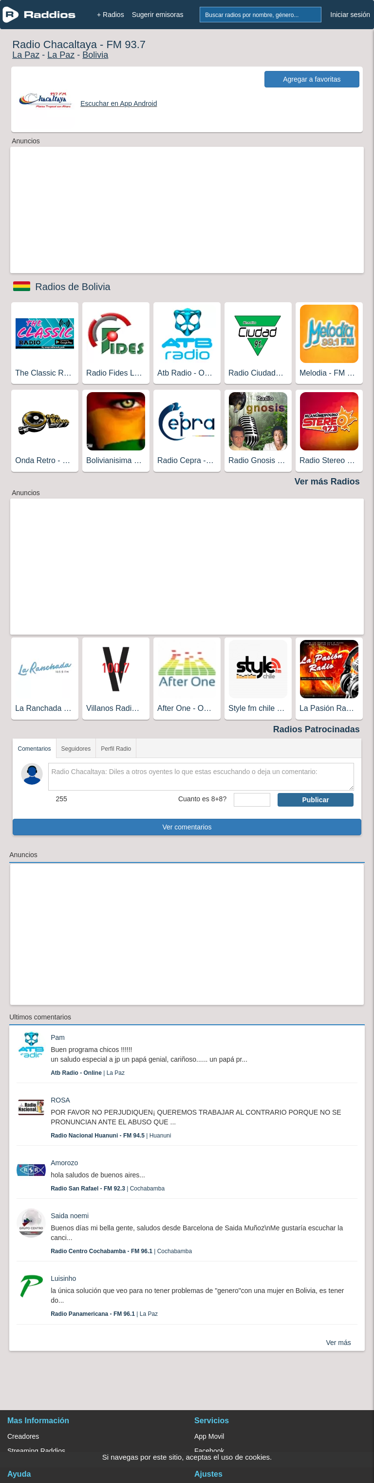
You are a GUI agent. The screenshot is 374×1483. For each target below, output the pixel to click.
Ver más (338, 1342)
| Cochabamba (108, 1188)
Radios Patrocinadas (316, 729)
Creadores (23, 1436)
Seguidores (76, 748)
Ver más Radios (327, 481)
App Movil (209, 1436)
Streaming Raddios (36, 1451)
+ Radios (110, 14)
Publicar (315, 800)
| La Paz (88, 1072)
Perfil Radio (116, 748)
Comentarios (34, 748)
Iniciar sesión (350, 14)
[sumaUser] (252, 800)
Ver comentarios (186, 827)
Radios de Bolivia (73, 286)
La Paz (25, 55)
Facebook (209, 1451)
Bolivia (95, 55)
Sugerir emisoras (158, 14)
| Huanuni (111, 1135)
